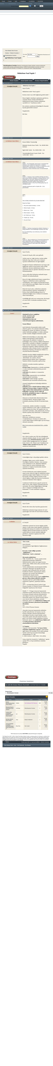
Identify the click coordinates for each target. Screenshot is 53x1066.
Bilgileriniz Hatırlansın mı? (43, 54)
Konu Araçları (15, 80)
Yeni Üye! (6, 3)
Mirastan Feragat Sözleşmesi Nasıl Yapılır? (9, 708)
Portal (3, 1)
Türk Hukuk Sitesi (8, 745)
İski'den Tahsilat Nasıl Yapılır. (9, 719)
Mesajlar (37, 3)
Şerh (16, 1)
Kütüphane (23, 1)
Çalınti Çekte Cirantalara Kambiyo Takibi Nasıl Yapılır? (9, 713)
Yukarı (6, 742)
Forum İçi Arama (48, 6)
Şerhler (41, 3)
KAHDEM (32, 1)
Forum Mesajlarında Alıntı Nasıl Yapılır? (10, 703)
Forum (10, 1)
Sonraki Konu (30, 681)
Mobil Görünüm (45, 742)
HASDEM (40, 1)
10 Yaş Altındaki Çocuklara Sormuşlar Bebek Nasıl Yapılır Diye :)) (10, 726)
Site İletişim (28, 745)
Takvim (17, 3)
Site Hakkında (20, 745)
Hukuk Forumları (14, 53)
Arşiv (15, 745)
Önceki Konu (23, 681)
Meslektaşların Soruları (10, 55)
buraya (4, 737)
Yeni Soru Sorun (37, 68)
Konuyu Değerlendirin (42, 80)
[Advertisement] (19, 29)
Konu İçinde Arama (27, 80)
